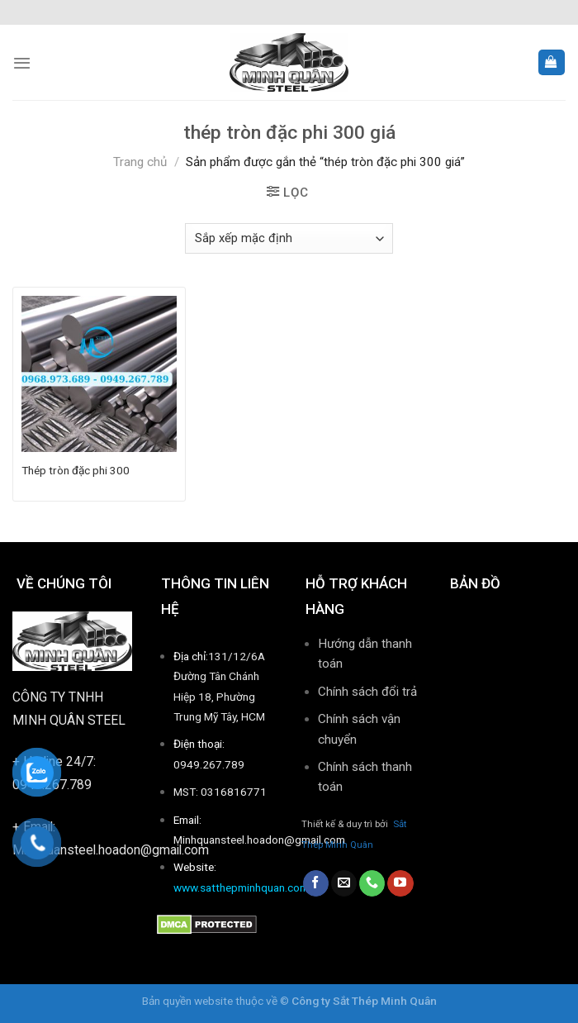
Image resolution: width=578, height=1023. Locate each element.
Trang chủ (140, 162)
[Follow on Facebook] (316, 883)
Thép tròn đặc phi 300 (75, 470)
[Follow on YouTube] (400, 883)
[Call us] (372, 883)
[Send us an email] (344, 883)
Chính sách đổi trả (367, 691)
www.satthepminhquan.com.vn (248, 887)
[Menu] (21, 63)
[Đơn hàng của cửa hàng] (289, 238)
